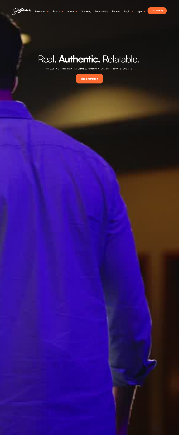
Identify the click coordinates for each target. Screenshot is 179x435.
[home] (22, 11)
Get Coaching (157, 10)
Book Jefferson (89, 78)
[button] (41, 11)
